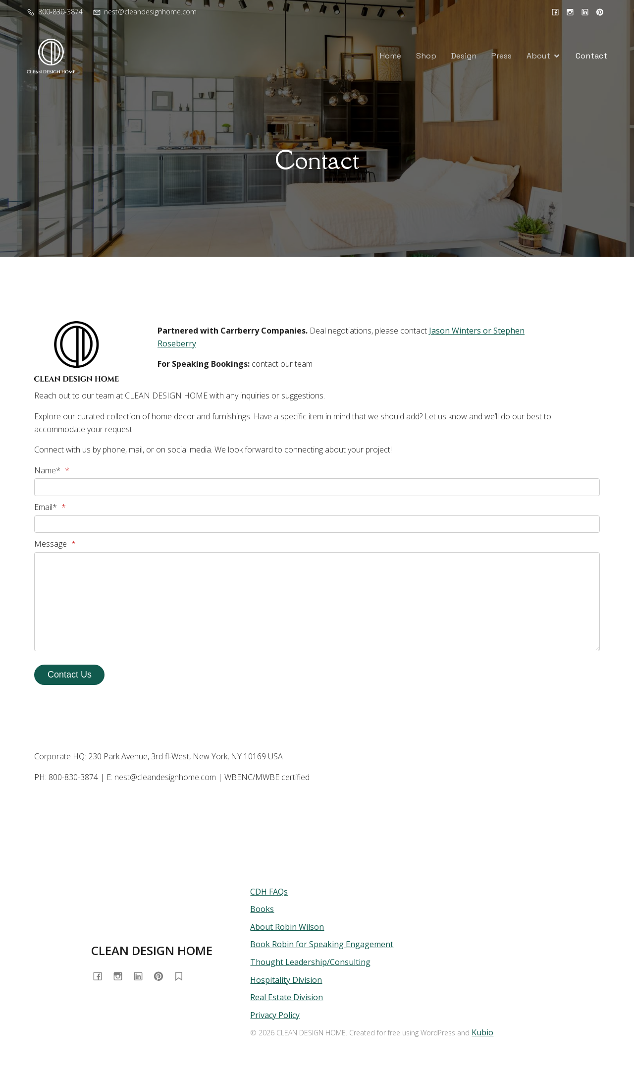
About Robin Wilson (287, 926)
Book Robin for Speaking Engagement (321, 944)
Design (463, 56)
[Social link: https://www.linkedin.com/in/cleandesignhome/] (585, 11)
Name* (51, 470)
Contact (591, 56)
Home (390, 56)
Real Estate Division (286, 997)
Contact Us (70, 675)
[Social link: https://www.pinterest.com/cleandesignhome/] (599, 11)
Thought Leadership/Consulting (310, 962)
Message (55, 543)
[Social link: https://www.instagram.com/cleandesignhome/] (570, 11)
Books (262, 909)
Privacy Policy (275, 1015)
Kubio (482, 1032)
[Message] (317, 601)
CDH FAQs (269, 891)
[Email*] (317, 524)
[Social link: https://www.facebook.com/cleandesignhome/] (555, 11)
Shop (426, 56)
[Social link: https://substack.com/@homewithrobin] (182, 976)
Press (501, 56)
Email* (50, 507)
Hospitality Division (286, 979)
